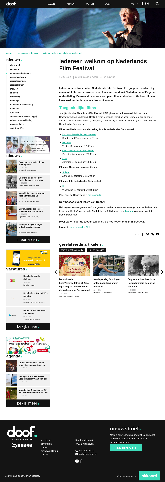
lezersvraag (15, 97)
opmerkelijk (15, 108)
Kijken (71, 4)
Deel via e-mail (157, 234)
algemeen (97, 293)
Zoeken (157, 3)
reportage (14, 112)
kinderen (70, 296)
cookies (35, 476)
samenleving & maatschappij (23, 116)
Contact (44, 447)
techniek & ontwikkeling (21, 120)
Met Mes (66, 142)
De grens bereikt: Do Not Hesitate (79, 134)
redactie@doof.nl (85, 454)
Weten (90, 4)
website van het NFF (80, 227)
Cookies (44, 454)
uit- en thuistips (107, 77)
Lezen (51, 4)
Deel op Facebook (142, 234)
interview (148, 293)
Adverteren (46, 444)
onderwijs (14, 101)
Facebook (142, 3)
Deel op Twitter (147, 234)
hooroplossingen (18, 81)
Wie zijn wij (46, 440)
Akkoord (149, 476)
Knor (64, 158)
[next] (162, 272)
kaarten (129, 211)
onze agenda (94, 195)
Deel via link (152, 234)
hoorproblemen (17, 85)
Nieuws (13, 60)
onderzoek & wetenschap (21, 104)
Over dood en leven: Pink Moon (78, 150)
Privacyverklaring (49, 451)
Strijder (66, 172)
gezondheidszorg (18, 77)
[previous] (56, 272)
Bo (63, 186)
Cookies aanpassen (127, 476)
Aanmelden (126, 447)
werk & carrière (17, 128)
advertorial (15, 65)
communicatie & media (86, 77)
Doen (108, 4)
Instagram (147, 3)
